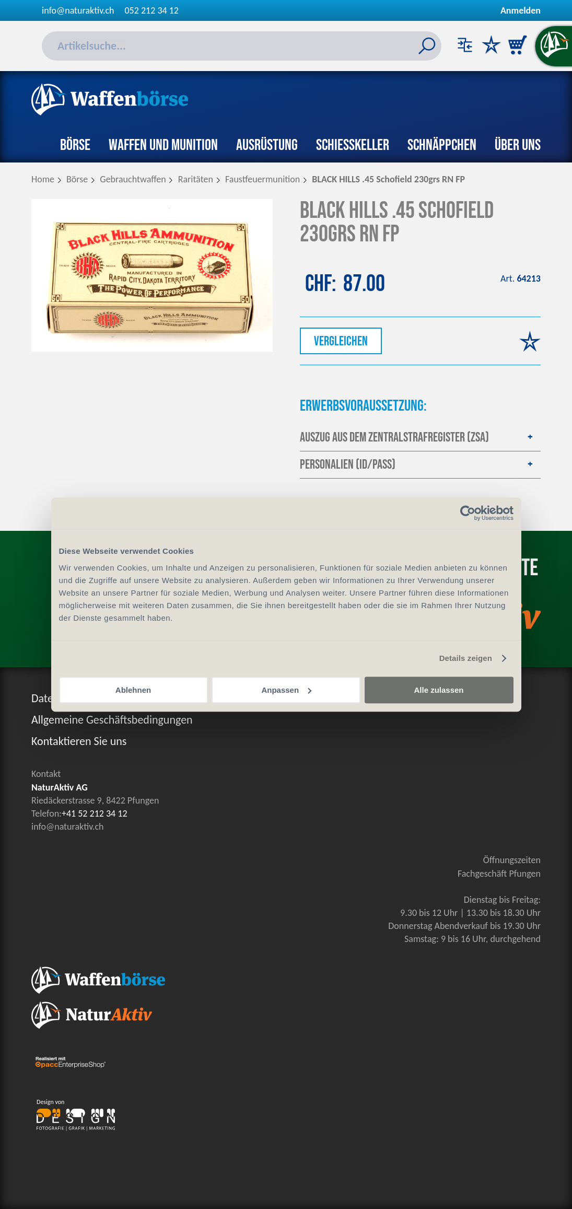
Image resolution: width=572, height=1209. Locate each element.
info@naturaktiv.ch (78, 10)
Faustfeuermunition (262, 179)
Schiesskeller (352, 145)
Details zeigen (465, 658)
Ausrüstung (267, 145)
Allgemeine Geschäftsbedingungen (112, 720)
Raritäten (195, 179)
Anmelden (520, 10)
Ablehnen (133, 689)
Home (42, 179)
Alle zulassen (438, 689)
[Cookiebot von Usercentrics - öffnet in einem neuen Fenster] (467, 513)
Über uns (518, 145)
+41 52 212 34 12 (94, 813)
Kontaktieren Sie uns (78, 741)
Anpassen (286, 689)
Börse (75, 145)
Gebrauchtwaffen (133, 179)
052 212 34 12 (152, 10)
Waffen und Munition (163, 145)
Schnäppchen (441, 145)
